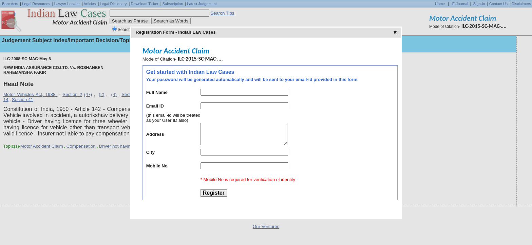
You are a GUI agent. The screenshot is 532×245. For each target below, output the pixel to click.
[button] (396, 32)
